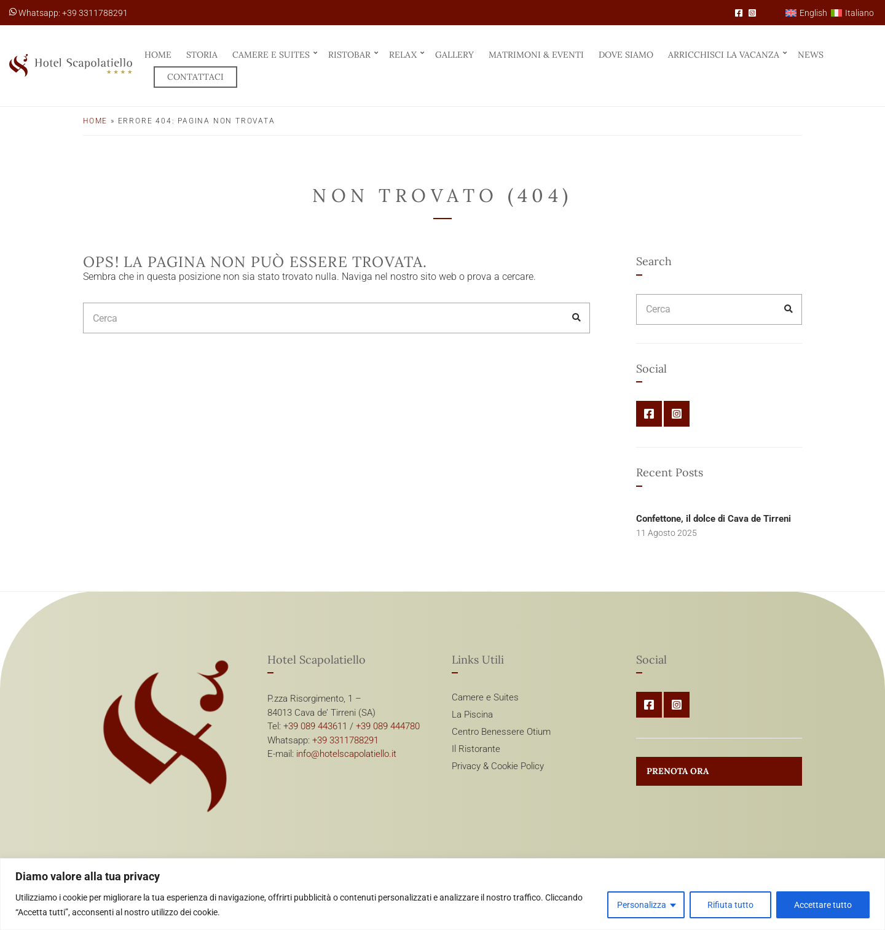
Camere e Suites (271, 54)
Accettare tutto (823, 905)
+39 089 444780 (388, 726)
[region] (442, 894)
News (811, 54)
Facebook (738, 13)
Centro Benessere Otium (501, 731)
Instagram (752, 13)
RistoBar (349, 54)
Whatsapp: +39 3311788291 (68, 13)
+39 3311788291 (345, 740)
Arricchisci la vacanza (723, 54)
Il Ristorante (476, 748)
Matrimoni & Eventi (536, 54)
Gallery (454, 54)
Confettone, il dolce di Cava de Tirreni (713, 518)
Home (157, 54)
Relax (403, 54)
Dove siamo (626, 54)
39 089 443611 (317, 726)
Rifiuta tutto (730, 905)
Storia (202, 54)
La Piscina (472, 714)
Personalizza (641, 905)
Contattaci (195, 76)
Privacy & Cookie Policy (498, 766)
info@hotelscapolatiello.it (346, 753)
